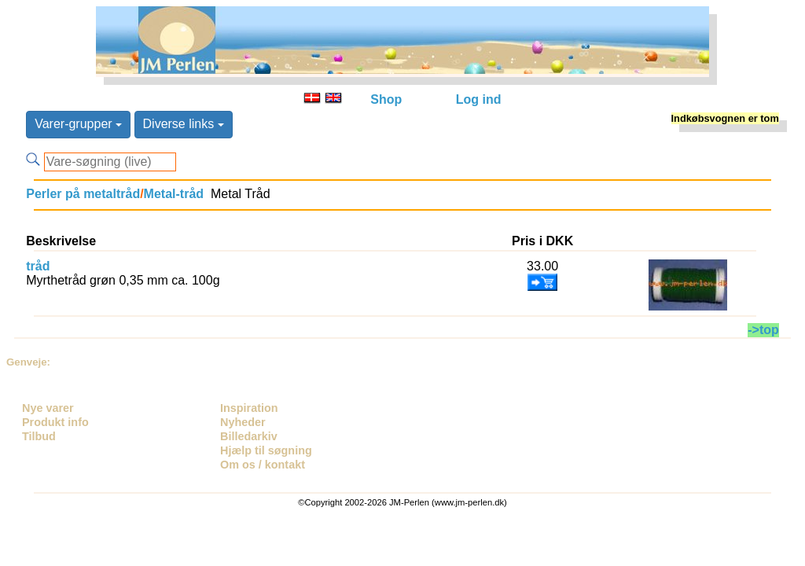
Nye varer (48, 408)
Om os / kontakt (262, 464)
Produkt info (55, 422)
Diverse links (183, 123)
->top (763, 329)
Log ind (479, 99)
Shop (386, 99)
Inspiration (249, 408)
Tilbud (39, 436)
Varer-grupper (78, 123)
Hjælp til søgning (266, 450)
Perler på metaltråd (83, 193)
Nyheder (243, 422)
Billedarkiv (249, 436)
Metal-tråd (174, 193)
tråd (38, 266)
